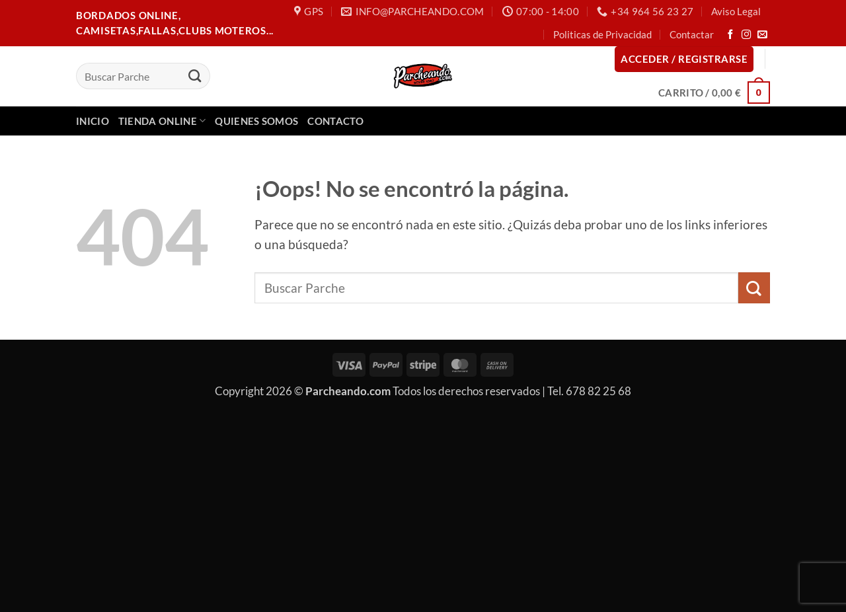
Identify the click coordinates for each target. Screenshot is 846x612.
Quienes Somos (256, 121)
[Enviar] (194, 76)
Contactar (692, 34)
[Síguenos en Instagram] (746, 35)
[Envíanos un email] (762, 35)
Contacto (335, 121)
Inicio (92, 121)
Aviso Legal (736, 11)
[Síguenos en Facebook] (731, 35)
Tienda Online (162, 120)
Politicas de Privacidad (602, 34)
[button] (684, 59)
